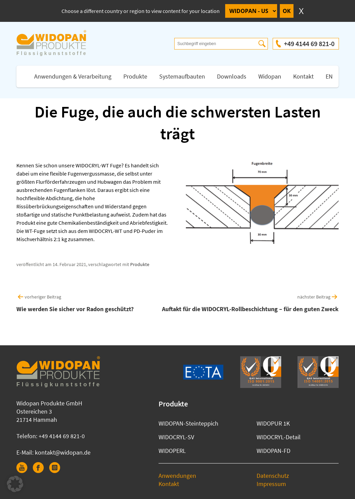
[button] (15, 484)
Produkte (135, 76)
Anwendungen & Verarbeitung (72, 76)
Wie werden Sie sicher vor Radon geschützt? (75, 309)
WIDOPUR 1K (273, 423)
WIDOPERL (172, 451)
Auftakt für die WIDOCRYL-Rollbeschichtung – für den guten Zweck (250, 309)
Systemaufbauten (182, 76)
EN (329, 76)
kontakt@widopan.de (63, 452)
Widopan (269, 76)
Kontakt (303, 76)
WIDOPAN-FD (273, 451)
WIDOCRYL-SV (176, 437)
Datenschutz (273, 476)
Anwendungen (177, 476)
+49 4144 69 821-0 (309, 43)
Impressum (271, 484)
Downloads (231, 76)
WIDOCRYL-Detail (279, 437)
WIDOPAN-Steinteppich (188, 423)
